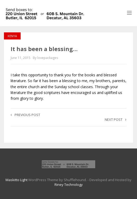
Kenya (12, 36)
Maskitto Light (17, 179)
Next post (115, 119)
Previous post (25, 114)
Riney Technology (68, 184)
